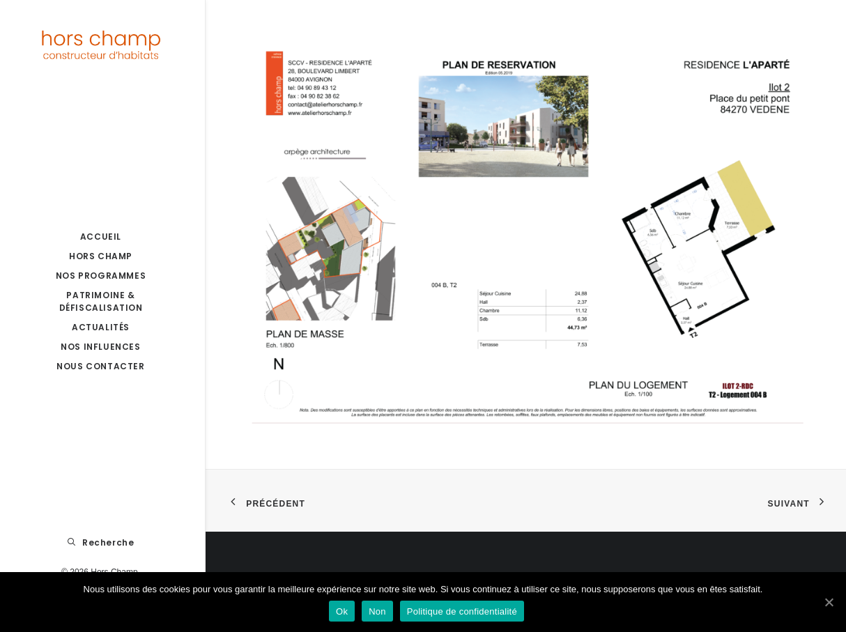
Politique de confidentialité (462, 611)
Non (377, 611)
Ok (342, 611)
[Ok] (829, 602)
